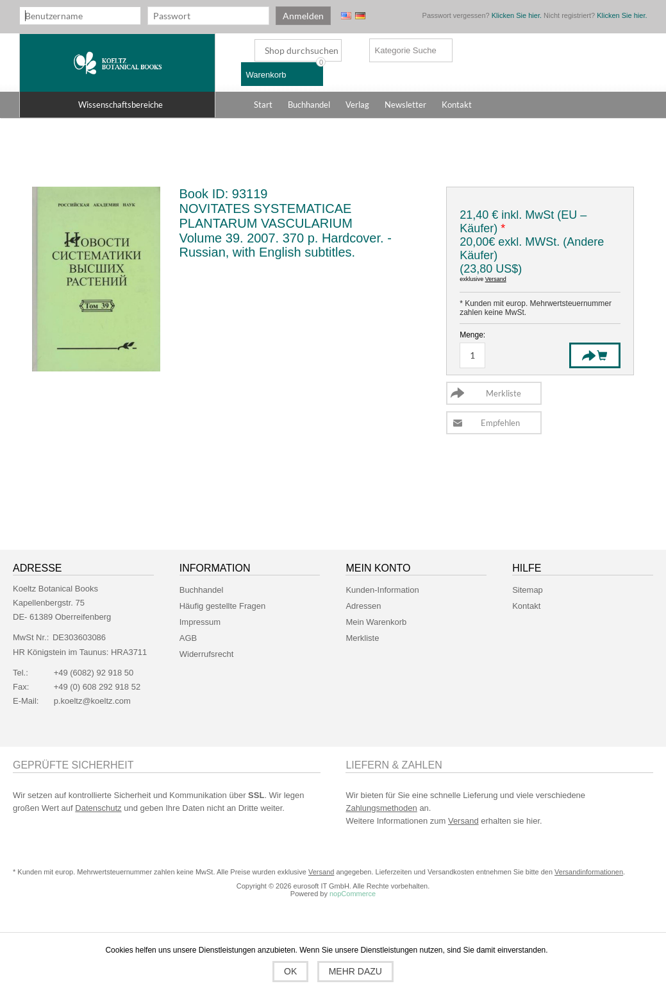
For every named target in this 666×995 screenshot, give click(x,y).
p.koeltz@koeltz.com (92, 701)
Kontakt (526, 606)
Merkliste (362, 638)
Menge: (472, 334)
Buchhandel (201, 590)
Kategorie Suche (406, 50)
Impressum (200, 622)
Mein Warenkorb (375, 622)
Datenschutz (98, 808)
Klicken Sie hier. (517, 15)
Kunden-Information (382, 590)
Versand (495, 279)
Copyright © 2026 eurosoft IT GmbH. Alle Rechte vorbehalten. (333, 886)
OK (290, 971)
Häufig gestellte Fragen (222, 606)
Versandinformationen (588, 872)
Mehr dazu (355, 971)
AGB (188, 638)
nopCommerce (352, 893)
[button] (117, 104)
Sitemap (527, 590)
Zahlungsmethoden (381, 808)
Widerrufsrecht (206, 654)
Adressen (363, 606)
